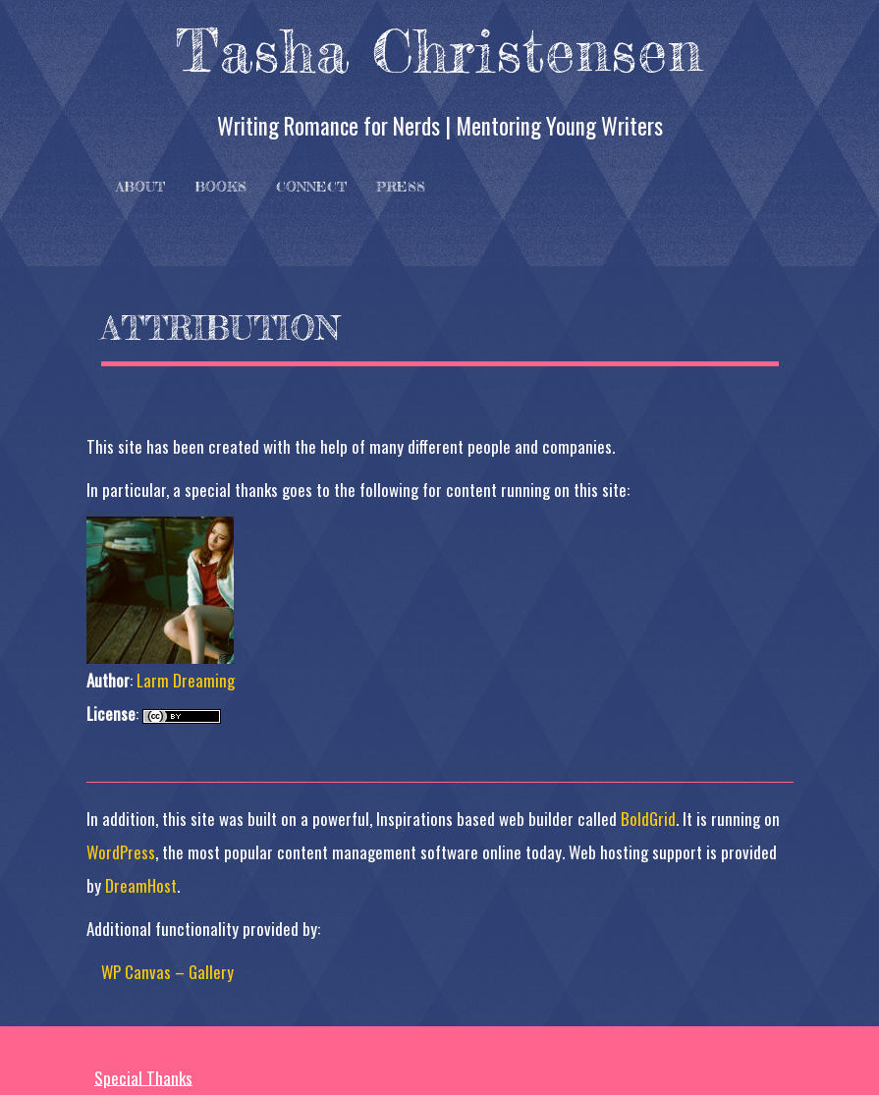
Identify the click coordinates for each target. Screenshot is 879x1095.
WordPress (120, 852)
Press (400, 186)
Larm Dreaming (186, 680)
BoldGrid (648, 818)
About (140, 186)
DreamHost (141, 885)
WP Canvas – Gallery (167, 971)
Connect (311, 186)
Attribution (220, 328)
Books (220, 186)
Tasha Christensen (439, 50)
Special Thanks (143, 1077)
